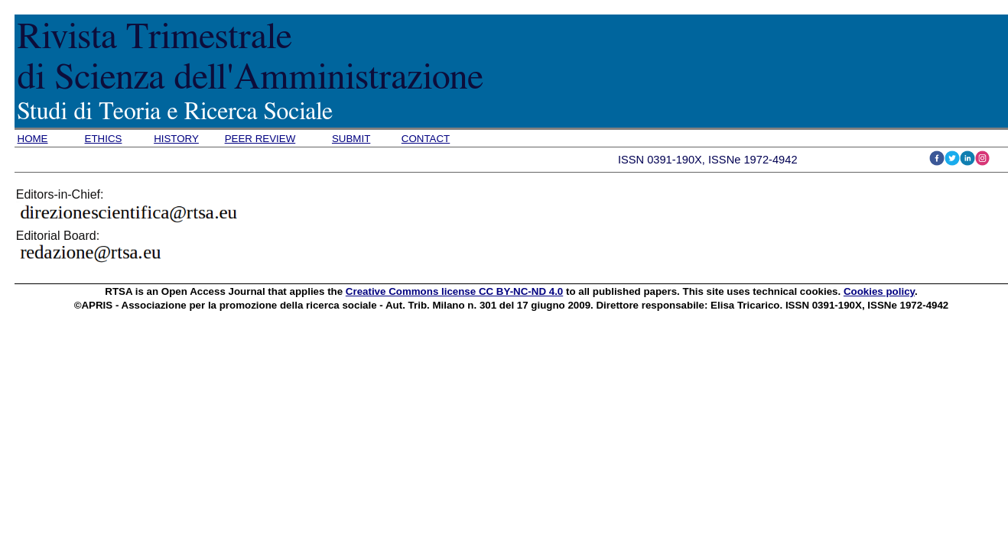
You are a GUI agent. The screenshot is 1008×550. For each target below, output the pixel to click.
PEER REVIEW (260, 138)
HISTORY (176, 138)
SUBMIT (351, 138)
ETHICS (103, 138)
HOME (33, 138)
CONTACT (426, 138)
